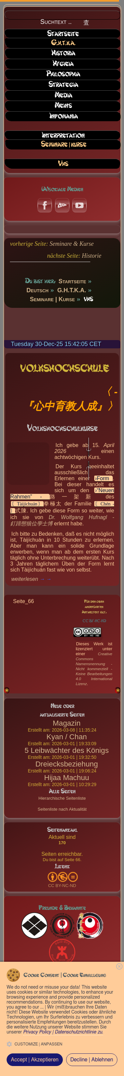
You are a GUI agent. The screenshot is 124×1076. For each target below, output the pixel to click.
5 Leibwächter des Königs (66, 750)
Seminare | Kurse (63, 144)
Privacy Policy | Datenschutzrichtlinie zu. (63, 1032)
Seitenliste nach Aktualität (62, 809)
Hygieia (63, 63)
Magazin (67, 723)
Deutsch (37, 290)
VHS (63, 163)
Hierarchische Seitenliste (62, 798)
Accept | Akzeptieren (35, 1059)
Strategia (63, 84)
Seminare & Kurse (72, 243)
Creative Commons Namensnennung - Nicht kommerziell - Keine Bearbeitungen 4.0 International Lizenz (94, 669)
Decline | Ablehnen (91, 1059)
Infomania (63, 116)
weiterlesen (24, 579)
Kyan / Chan (66, 737)
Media (63, 95)
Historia (63, 53)
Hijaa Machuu (66, 777)
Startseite (63, 34)
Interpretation (63, 135)
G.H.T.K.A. (63, 42)
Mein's (63, 105)
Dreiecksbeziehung (66, 764)
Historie (91, 255)
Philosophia (63, 74)
